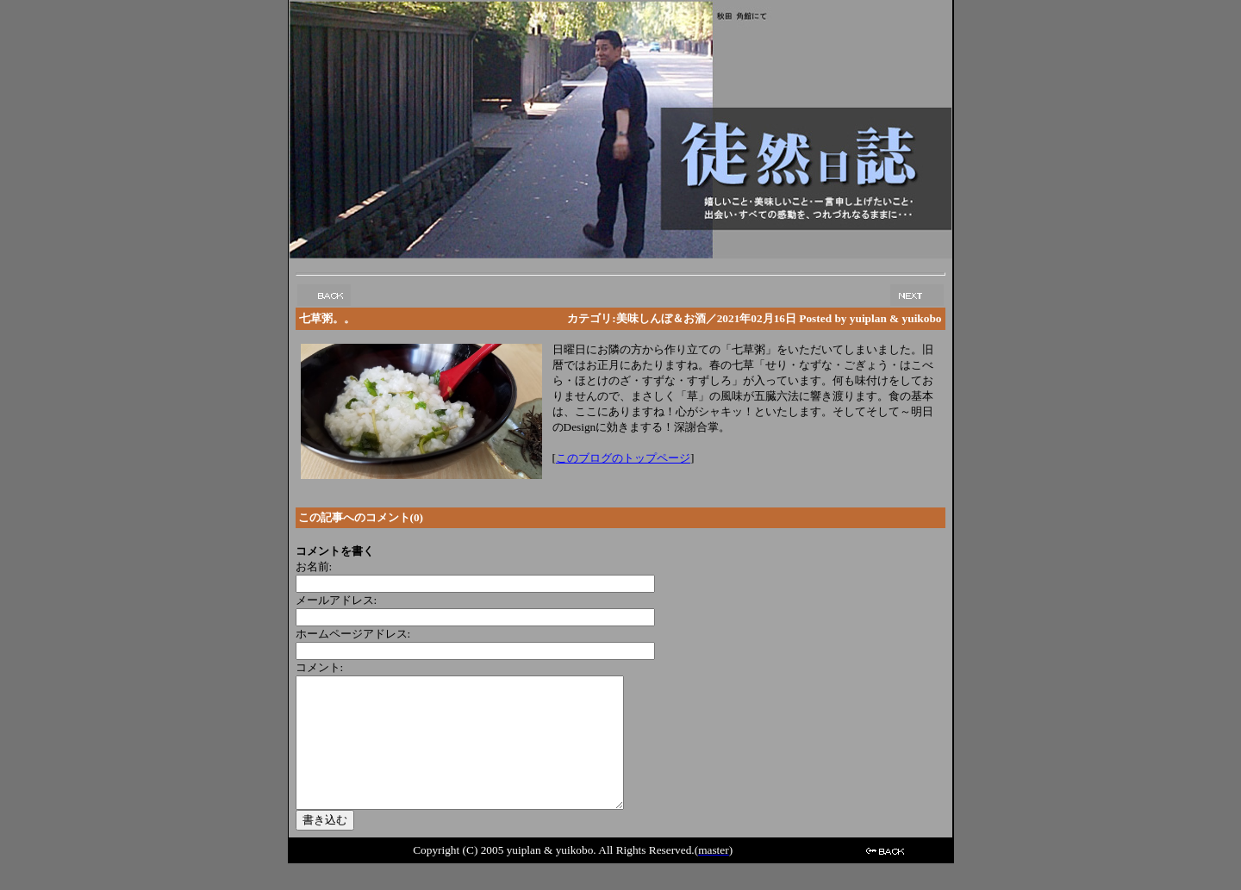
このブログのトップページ (623, 457)
